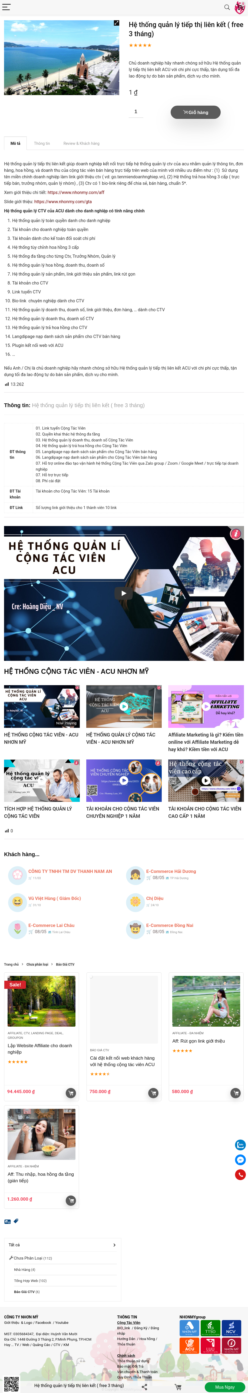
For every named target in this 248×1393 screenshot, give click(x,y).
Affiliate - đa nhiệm (187, 1033)
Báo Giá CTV (65, 964)
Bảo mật (124, 1366)
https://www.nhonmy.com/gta (63, 201)
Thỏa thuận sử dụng (133, 1361)
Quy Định (124, 1377)
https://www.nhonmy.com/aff (76, 192)
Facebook (43, 1323)
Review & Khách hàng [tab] (82, 143)
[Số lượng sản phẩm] (136, 112)
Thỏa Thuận (142, 1377)
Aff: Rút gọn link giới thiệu (198, 1041)
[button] (116, 23)
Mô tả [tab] (15, 143)
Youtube (61, 1323)
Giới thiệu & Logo (18, 1323)
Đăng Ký (141, 1328)
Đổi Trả (138, 1366)
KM (66, 1345)
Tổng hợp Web (26, 1280)
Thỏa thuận (126, 1344)
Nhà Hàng (22, 1269)
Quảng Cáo (41, 1345)
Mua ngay (224, 1387)
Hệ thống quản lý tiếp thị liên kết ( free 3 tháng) (79, 1385)
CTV (57, 1345)
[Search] (227, 7)
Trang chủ (11, 964)
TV (16, 1345)
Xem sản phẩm (71, 1093)
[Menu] (6, 7)
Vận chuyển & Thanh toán (137, 1372)
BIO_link (124, 1328)
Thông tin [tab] (42, 143)
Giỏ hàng (198, 112)
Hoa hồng (147, 1339)
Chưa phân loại (37, 964)
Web (25, 1345)
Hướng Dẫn (126, 1339)
